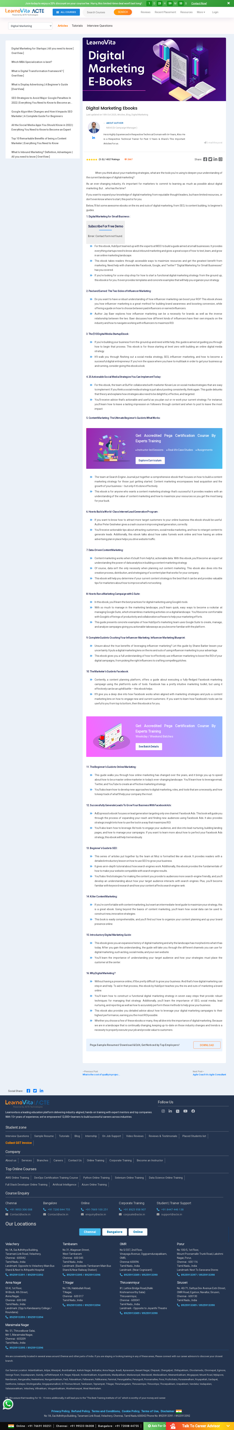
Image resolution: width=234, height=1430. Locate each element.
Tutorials (77, 25)
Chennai (90, 1232)
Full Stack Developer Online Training (26, 1184)
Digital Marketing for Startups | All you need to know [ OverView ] (42, 51)
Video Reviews (135, 1136)
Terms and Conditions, (105, 1411)
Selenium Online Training (129, 1177)
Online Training (95, 1160)
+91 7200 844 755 (56, 1209)
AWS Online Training (17, 1177)
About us (10, 1160)
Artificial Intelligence (64, 1184)
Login (215, 12)
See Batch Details (149, 746)
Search (123, 12)
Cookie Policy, (131, 1411)
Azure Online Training (94, 1184)
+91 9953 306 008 (18, 1209)
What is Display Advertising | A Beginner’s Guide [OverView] (39, 87)
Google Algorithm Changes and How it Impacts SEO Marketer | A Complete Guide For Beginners (41, 114)
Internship (91, 1136)
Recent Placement (165, 12)
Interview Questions (100, 25)
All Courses (66, 12)
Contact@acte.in (18, 1214)
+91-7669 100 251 (94, 1209)
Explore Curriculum (150, 460)
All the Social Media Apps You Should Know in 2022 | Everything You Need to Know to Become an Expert (42, 127)
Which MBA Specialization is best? (31, 62)
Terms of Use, (150, 1411)
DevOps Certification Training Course (56, 1177)
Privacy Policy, (60, 1411)
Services (27, 1160)
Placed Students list (194, 1136)
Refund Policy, (80, 1411)
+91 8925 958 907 (132, 1209)
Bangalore (114, 1232)
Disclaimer (167, 1411)
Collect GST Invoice (18, 1143)
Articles (63, 25)
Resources (186, 12)
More (201, 12)
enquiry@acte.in (93, 1214)
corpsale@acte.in (132, 1214)
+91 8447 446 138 (170, 1209)
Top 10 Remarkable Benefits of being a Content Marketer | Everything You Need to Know (38, 141)
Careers (58, 1160)
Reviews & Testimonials (163, 1136)
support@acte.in (169, 1214)
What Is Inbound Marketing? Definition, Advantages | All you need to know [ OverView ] (42, 154)
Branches (42, 1160)
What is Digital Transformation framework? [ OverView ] (37, 73)
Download (207, 1045)
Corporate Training (120, 1160)
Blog (77, 1136)
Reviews (145, 12)
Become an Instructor (150, 1160)
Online (138, 1232)
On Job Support (111, 1136)
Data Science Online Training (166, 1177)
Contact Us (75, 1160)
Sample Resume (44, 1136)
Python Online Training (96, 1177)
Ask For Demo (160, 1426)
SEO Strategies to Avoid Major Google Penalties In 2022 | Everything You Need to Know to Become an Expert (41, 101)
